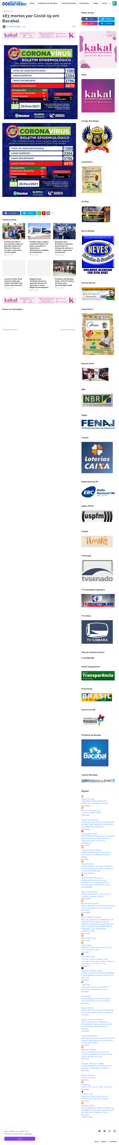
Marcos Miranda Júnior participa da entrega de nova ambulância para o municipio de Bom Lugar (98, 908)
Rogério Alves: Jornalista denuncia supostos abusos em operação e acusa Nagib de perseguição (39, 283)
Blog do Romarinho (88, 938)
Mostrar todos (87, 1117)
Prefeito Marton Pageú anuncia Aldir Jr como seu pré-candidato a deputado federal (96, 854)
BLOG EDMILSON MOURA (91, 917)
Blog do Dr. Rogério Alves (91, 811)
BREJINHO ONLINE (88, 1050)
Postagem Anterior (10, 330)
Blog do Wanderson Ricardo (92, 878)
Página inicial (7, 11)
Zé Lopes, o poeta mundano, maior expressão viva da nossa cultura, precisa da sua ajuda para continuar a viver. (98, 961)
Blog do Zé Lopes (88, 799)
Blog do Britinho (87, 1008)
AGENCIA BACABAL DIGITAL (92, 971)
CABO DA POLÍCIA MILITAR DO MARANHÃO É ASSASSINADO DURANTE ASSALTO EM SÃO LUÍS (97, 975)
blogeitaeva (85, 1085)
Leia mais (27, 1134)
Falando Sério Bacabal (90, 820)
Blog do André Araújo (89, 892)
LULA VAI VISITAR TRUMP (91, 813)
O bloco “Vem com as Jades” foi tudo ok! (96, 1087)
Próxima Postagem (67, 330)
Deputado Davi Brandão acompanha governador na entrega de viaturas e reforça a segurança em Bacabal (64, 247)
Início (96, 1141)
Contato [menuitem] (105, 3)
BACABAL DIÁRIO (87, 1106)
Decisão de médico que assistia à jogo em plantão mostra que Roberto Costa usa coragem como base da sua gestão (13, 247)
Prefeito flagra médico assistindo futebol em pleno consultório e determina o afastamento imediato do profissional (39, 247)
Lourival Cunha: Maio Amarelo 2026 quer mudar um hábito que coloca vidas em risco (13, 282)
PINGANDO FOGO (88, 957)
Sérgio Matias (86, 945)
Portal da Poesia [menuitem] (69, 3)
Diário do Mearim (87, 864)
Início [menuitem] (32, 3)
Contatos (113, 1141)
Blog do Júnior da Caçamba (92, 1020)
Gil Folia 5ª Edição (88, 1078)
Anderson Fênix (87, 1094)
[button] (109, 3)
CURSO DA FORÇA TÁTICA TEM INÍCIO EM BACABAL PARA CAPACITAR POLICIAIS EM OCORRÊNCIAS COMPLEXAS (97, 824)
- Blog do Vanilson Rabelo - (91, 850)
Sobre (103, 1141)
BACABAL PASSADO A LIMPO (92, 1064)
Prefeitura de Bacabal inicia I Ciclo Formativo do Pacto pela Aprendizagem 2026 (64, 282)
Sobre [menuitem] (96, 3)
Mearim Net (85, 996)
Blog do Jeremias (88, 1075)
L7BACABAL (86, 985)
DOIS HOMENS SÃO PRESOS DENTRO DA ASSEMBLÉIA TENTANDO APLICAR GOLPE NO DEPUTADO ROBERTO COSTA (97, 1110)
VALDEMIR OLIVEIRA (89, 834)
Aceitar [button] (19, 1139)
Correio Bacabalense (89, 1036)
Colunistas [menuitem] (84, 3)
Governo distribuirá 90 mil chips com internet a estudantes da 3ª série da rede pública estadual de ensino (96, 1054)
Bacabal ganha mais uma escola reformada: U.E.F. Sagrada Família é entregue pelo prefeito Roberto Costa (95, 882)
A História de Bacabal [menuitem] (47, 3)
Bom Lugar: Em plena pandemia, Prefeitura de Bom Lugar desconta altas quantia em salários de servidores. (97, 1040)
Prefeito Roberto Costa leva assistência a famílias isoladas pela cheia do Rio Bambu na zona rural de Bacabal (97, 868)
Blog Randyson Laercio (90, 903)
